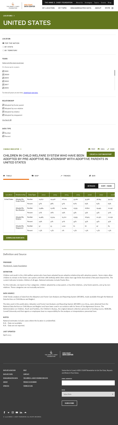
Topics (96, 2)
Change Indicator (11, 149)
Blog (109, 2)
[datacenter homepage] (29, 5)
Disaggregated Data (81, 8)
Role (63, 390)
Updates (6, 386)
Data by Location (9, 370)
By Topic (62, 8)
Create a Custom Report (101, 154)
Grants (103, 2)
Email (101, 149)
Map (37, 176)
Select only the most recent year (13, 63)
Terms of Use (28, 386)
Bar (93, 176)
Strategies (88, 2)
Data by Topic (8, 374)
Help (25, 370)
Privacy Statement (30, 382)
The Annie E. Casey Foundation (58, 2)
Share (111, 149)
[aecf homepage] (13, 5)
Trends (67, 176)
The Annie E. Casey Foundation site (35, 378)
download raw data (31, 92)
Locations (7, 16)
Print (91, 149)
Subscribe (69, 403)
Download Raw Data (15, 237)
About (98, 8)
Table (9, 176)
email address (67, 379)
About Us (79, 2)
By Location (48, 8)
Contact (26, 374)
